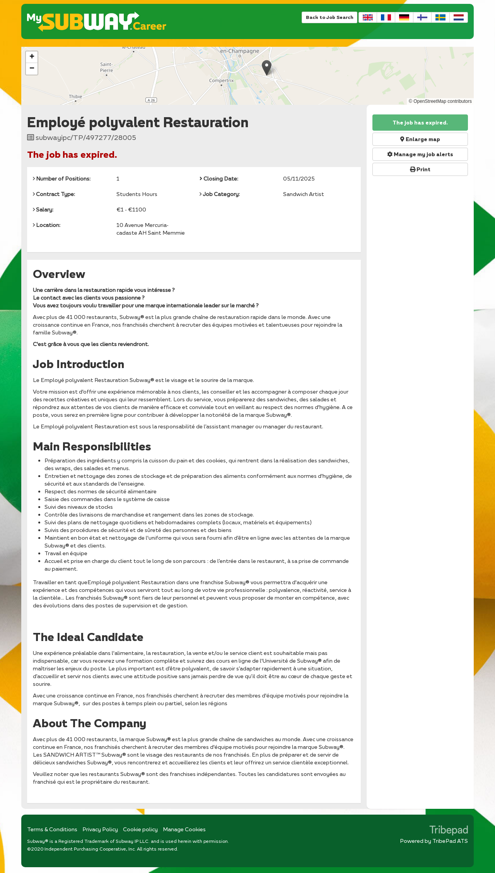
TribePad (448, 831)
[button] (266, 68)
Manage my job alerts (420, 154)
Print (420, 169)
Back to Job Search (329, 17)
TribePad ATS (450, 840)
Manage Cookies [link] (184, 829)
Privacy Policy (100, 829)
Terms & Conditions (52, 829)
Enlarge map (420, 139)
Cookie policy (140, 829)
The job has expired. (420, 122)
